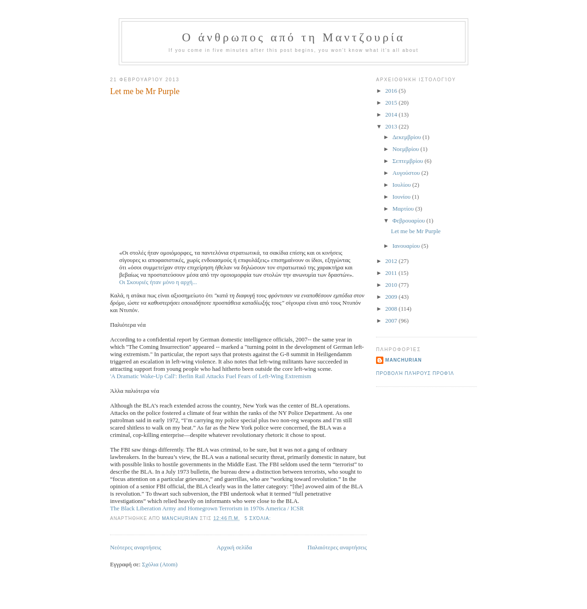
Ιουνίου (402, 196)
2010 (392, 284)
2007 (392, 320)
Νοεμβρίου (407, 148)
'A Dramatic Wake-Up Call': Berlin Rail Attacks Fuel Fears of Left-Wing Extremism (210, 376)
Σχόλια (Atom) (160, 564)
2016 (392, 90)
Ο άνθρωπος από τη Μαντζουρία (293, 37)
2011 (392, 272)
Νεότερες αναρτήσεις (135, 547)
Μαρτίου (404, 208)
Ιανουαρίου (407, 245)
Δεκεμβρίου (408, 137)
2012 (392, 260)
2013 (392, 126)
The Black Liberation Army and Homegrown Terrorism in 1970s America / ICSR (207, 508)
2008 (392, 308)
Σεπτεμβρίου (409, 160)
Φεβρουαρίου (409, 220)
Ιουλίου (402, 184)
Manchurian (403, 360)
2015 (392, 102)
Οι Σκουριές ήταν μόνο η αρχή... (158, 282)
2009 (392, 296)
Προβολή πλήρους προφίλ (415, 373)
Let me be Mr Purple (145, 91)
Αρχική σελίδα (234, 547)
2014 (392, 114)
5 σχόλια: (258, 518)
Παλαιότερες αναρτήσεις (337, 547)
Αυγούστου (407, 172)
